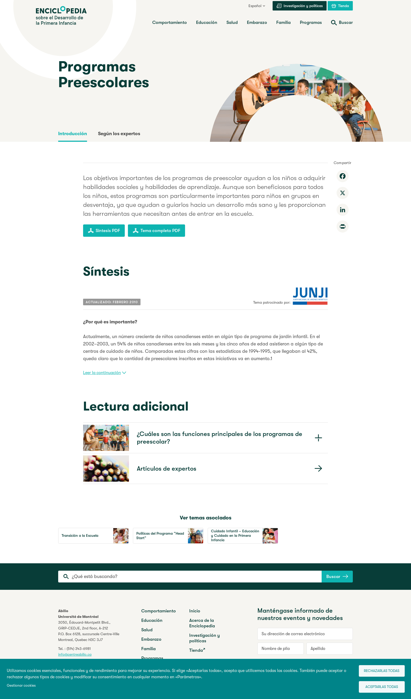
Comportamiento (158, 610)
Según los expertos (119, 133)
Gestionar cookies (21, 684)
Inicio (194, 610)
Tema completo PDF (156, 230)
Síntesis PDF (104, 230)
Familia (148, 648)
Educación (152, 620)
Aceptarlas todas (378, 686)
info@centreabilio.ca (74, 654)
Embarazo (151, 639)
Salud (147, 629)
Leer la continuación (104, 372)
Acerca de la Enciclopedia (202, 623)
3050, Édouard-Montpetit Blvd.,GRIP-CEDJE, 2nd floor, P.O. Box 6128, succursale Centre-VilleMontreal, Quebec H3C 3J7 (88, 631)
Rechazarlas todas (378, 669)
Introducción (72, 133)
